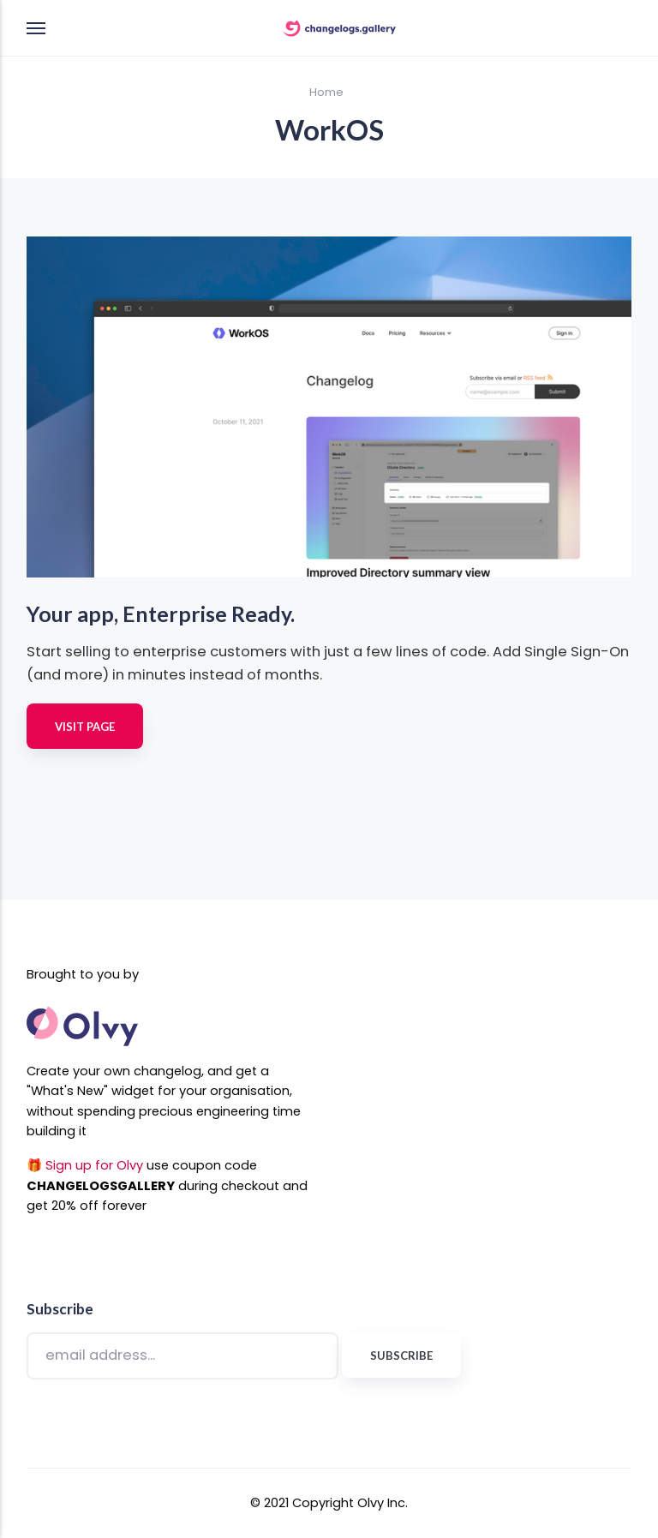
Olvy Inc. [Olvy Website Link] (382, 1502)
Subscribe (401, 1355)
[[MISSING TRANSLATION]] (614, 796)
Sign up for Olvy (94, 1165)
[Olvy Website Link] (82, 1050)
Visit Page (85, 726)
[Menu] (37, 28)
